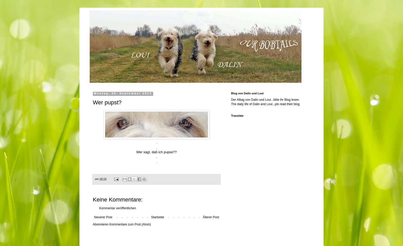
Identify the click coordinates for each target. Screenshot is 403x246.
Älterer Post (211, 217)
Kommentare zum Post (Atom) (130, 224)
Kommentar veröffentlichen (117, 208)
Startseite (157, 217)
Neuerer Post (103, 217)
